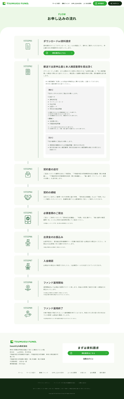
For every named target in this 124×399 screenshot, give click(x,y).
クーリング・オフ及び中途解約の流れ (64, 383)
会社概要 (93, 373)
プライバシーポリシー (44, 383)
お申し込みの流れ (76, 3)
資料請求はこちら (59, 53)
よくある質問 (87, 3)
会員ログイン (88, 359)
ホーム (20, 373)
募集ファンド (66, 3)
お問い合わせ (82, 383)
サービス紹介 (56, 3)
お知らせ (83, 373)
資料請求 (101, 3)
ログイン (116, 3)
